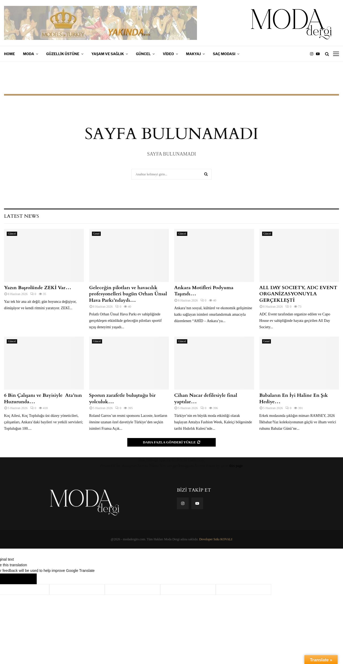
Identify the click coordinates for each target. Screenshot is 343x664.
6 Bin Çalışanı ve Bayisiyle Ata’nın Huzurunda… (43, 398)
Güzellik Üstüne (62, 54)
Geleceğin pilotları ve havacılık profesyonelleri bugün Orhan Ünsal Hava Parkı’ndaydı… (128, 294)
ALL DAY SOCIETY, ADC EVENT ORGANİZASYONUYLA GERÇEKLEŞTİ (298, 294)
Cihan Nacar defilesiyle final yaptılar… (205, 398)
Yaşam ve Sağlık (107, 54)
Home (9, 54)
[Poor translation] (26, 579)
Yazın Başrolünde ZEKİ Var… (37, 287)
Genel (96, 233)
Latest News (21, 216)
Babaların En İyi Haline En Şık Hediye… (293, 398)
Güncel (143, 54)
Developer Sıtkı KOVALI (215, 539)
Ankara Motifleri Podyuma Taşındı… (203, 290)
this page (236, 466)
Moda (28, 54)
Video (168, 54)
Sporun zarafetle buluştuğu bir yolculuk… (122, 398)
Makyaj (193, 54)
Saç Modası (224, 54)
